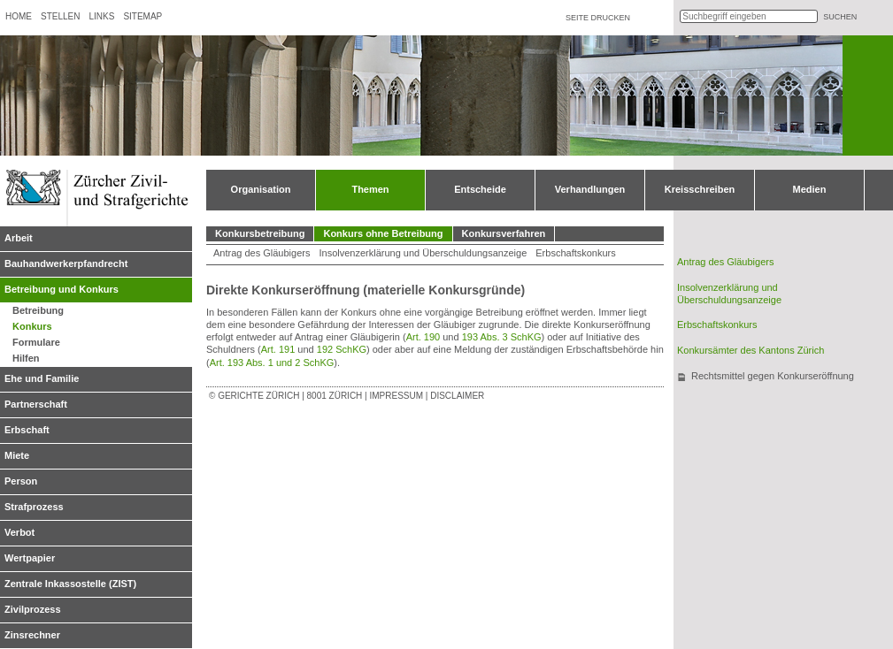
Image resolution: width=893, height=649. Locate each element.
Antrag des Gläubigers (261, 253)
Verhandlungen (590, 189)
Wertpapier (29, 558)
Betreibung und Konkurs (61, 289)
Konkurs (32, 326)
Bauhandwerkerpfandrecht (65, 263)
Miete (16, 455)
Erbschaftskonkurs (575, 253)
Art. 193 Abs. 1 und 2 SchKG (272, 362)
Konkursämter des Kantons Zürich (750, 350)
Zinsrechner (32, 635)
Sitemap (142, 16)
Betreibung (38, 310)
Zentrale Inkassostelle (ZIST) (70, 583)
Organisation (261, 189)
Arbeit (18, 238)
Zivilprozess (32, 609)
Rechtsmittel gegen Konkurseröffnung (772, 375)
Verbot (19, 532)
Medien (810, 189)
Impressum (396, 396)
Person (20, 481)
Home (18, 16)
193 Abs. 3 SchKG (502, 337)
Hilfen (26, 358)
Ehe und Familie (41, 378)
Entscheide (480, 189)
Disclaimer (457, 396)
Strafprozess (34, 506)
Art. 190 (423, 337)
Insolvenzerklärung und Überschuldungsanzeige (423, 253)
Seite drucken (598, 17)
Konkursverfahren (504, 233)
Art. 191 (278, 349)
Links (101, 16)
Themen (370, 189)
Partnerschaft (35, 404)
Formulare (36, 342)
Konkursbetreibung (259, 233)
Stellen (60, 16)
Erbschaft (27, 429)
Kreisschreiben (700, 189)
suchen (840, 16)
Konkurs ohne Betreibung (383, 233)
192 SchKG (341, 349)
